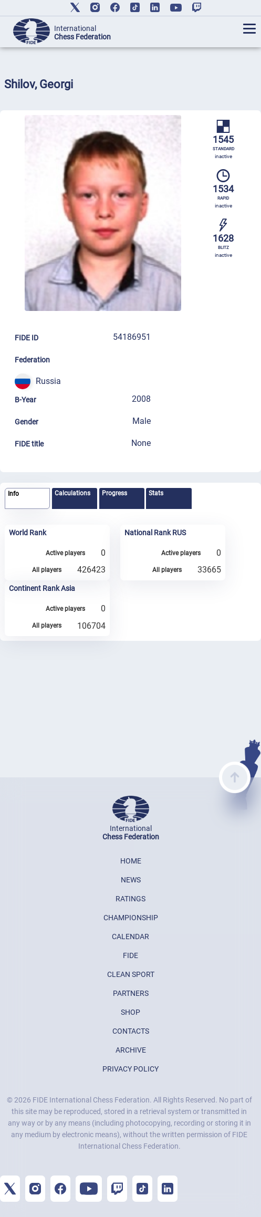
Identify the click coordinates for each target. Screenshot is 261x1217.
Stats (156, 493)
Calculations (72, 493)
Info (13, 493)
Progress (114, 493)
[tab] (27, 498)
